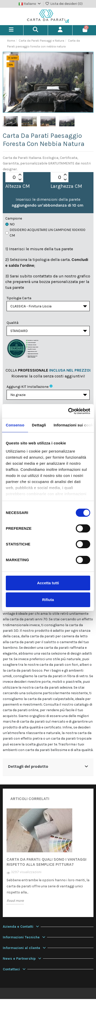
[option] (48, 860)
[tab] (48, 767)
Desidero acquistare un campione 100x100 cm (45, 233)
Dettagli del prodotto (48, 766)
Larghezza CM (66, 186)
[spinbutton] (14, 177)
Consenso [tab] (15, 425)
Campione (13, 218)
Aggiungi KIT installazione (28, 387)
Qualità (12, 323)
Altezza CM (17, 186)
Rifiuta (48, 599)
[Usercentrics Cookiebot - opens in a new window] (68, 411)
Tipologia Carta (19, 298)
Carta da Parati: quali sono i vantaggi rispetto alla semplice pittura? (46, 862)
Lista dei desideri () (64, 4)
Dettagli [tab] (39, 425)
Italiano (30, 4)
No (10, 224)
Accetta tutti (48, 583)
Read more (15, 900)
